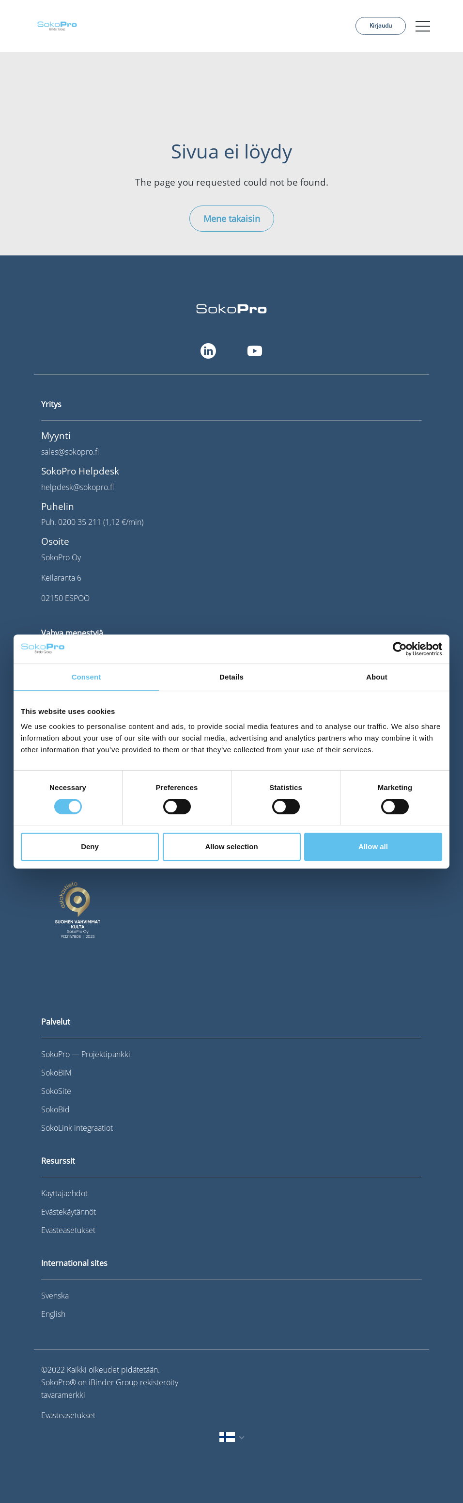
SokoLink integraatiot (77, 1128)
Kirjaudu (381, 25)
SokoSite (56, 1091)
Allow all (373, 846)
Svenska (55, 1295)
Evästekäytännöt (68, 1211)
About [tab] (376, 677)
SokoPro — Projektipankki (85, 1054)
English (53, 1314)
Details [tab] (231, 677)
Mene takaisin (231, 218)
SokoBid (55, 1109)
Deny (90, 846)
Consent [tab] (86, 677)
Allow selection (231, 846)
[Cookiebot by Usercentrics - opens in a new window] (399, 649)
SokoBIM (56, 1072)
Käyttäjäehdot (64, 1193)
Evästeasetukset (68, 1230)
